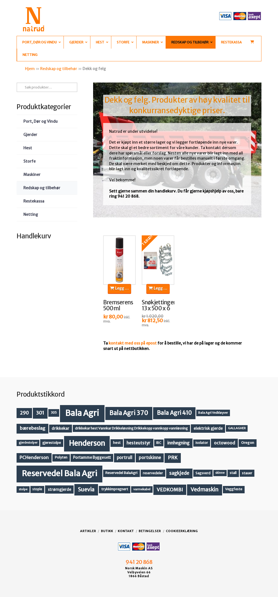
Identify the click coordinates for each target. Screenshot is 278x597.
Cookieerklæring (182, 531)
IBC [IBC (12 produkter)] (158, 443)
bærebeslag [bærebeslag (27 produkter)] (32, 428)
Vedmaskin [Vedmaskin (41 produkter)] (205, 489)
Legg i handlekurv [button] (120, 288)
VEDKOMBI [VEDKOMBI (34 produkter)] (170, 490)
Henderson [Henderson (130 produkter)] (87, 443)
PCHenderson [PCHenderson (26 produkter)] (34, 457)
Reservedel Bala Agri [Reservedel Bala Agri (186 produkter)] (59, 473)
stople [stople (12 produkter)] (37, 489)
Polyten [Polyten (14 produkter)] (61, 457)
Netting (30, 214)
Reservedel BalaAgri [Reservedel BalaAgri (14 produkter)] (121, 473)
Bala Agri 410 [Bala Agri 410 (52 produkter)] (174, 412)
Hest (27, 148)
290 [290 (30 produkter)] (24, 413)
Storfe (29, 161)
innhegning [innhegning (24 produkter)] (178, 443)
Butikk (107, 531)
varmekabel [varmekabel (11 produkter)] (141, 489)
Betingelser (150, 531)
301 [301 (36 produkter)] (40, 413)
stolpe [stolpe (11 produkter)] (23, 489)
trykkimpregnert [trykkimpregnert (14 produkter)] (114, 489)
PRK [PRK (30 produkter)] (173, 458)
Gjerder (30, 134)
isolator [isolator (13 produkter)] (201, 443)
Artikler (88, 531)
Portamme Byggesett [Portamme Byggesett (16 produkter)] (92, 457)
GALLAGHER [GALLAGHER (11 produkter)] (237, 428)
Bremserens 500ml (118, 305)
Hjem (30, 68)
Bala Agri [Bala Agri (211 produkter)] (82, 413)
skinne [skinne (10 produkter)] (220, 473)
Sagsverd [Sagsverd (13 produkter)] (202, 473)
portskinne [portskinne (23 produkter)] (150, 457)
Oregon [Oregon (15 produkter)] (247, 442)
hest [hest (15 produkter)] (117, 442)
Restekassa (33, 201)
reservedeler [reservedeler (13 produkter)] (153, 473)
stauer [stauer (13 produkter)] (247, 473)
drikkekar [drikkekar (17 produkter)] (60, 428)
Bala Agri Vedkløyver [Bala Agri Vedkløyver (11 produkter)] (213, 413)
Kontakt (126, 531)
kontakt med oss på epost (133, 343)
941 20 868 (138, 562)
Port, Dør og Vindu (40, 121)
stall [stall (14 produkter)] (233, 473)
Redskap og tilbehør (58, 68)
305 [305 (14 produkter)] (54, 412)
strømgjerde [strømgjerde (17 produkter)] (59, 489)
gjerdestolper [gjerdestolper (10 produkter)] (28, 442)
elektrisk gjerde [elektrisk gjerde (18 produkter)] (208, 428)
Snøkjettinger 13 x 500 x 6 (159, 305)
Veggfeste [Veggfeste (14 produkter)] (233, 489)
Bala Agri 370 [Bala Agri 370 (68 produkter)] (128, 413)
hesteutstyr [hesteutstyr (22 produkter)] (138, 443)
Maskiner (31, 174)
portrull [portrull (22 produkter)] (124, 457)
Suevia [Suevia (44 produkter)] (86, 489)
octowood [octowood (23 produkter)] (224, 443)
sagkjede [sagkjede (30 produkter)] (179, 473)
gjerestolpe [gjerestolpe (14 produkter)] (51, 443)
